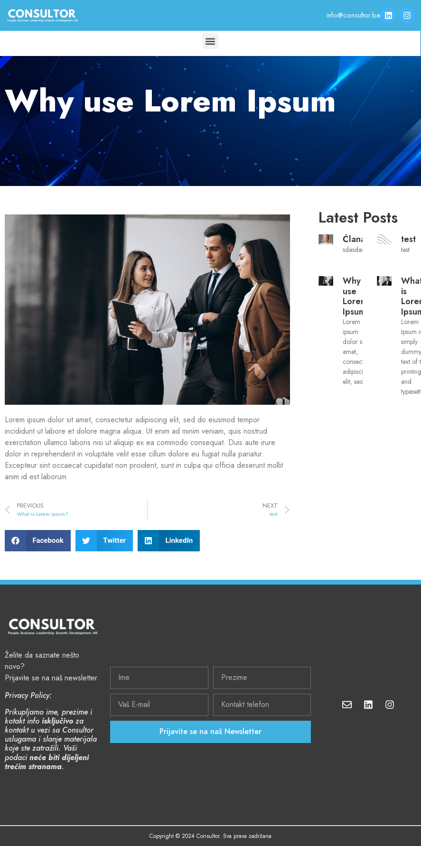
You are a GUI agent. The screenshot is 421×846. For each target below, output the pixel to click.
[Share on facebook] (38, 540)
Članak (356, 239)
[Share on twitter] (104, 540)
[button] (210, 41)
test (408, 239)
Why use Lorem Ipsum (355, 296)
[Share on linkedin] (169, 540)
